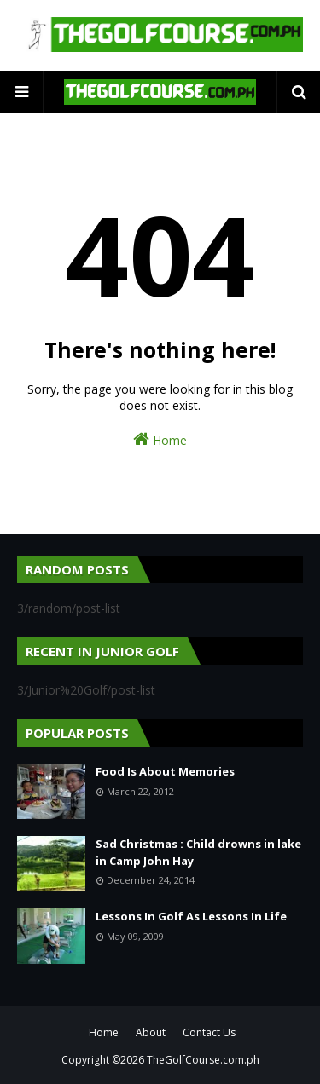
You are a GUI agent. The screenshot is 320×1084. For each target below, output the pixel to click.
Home (160, 439)
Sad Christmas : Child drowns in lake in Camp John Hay (198, 852)
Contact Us (209, 1032)
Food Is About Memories (165, 771)
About (151, 1032)
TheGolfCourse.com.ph (203, 1059)
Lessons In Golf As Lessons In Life (191, 916)
